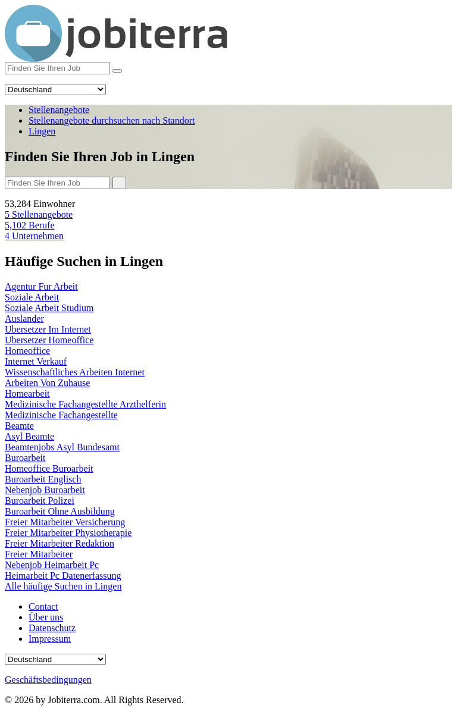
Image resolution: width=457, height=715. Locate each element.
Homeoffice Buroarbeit (49, 468)
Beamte (19, 426)
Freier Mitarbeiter (39, 554)
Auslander (24, 318)
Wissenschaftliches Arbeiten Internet (75, 372)
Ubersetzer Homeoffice (49, 340)
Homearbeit (27, 393)
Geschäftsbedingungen (48, 680)
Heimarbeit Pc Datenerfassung (63, 575)
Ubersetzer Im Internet (48, 329)
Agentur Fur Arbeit (41, 286)
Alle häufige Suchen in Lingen (63, 586)
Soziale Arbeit (32, 297)
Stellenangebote (39, 214)
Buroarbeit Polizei (39, 501)
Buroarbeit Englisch (43, 479)
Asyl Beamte (29, 436)
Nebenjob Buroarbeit (45, 490)
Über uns (46, 617)
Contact (43, 606)
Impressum (50, 639)
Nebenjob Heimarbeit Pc (52, 565)
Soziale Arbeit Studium (49, 308)
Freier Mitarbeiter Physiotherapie (68, 533)
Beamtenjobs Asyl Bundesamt (62, 447)
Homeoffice (27, 351)
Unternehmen (34, 236)
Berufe (30, 225)
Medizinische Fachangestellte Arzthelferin (85, 404)
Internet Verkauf (36, 361)
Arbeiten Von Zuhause (47, 383)
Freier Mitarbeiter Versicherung (65, 522)
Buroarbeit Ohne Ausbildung (60, 511)
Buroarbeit (25, 458)
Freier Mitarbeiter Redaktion (59, 543)
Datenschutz (52, 628)
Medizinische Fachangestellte (61, 415)
